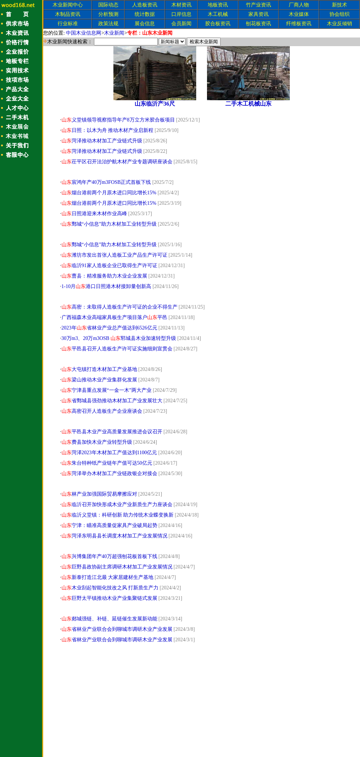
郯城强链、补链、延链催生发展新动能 (109, 618)
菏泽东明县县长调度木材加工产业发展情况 (114, 536)
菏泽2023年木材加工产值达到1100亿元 (109, 452)
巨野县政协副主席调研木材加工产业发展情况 (117, 567)
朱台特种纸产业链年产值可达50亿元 (107, 463)
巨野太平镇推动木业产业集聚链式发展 (109, 598)
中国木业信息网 (83, 33)
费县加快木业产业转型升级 (97, 442)
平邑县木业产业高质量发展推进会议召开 (112, 431)
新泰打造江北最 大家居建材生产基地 (108, 577)
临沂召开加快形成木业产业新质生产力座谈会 (117, 504)
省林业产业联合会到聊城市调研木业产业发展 (117, 629)
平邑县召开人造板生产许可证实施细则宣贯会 (117, 348)
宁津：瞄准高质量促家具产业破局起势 (109, 525)
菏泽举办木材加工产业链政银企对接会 (109, 473)
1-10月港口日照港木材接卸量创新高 (107, 286)
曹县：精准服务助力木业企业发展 (104, 276)
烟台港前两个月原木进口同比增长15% (109, 192)
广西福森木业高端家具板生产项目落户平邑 (114, 317)
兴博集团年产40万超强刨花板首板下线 (109, 556)
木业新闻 (114, 33)
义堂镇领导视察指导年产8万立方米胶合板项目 (118, 120)
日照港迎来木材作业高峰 (94, 213)
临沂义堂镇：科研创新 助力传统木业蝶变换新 (118, 515)
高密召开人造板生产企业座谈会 (102, 411)
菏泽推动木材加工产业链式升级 (102, 140)
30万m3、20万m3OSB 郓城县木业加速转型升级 (119, 338)
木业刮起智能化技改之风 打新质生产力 (110, 587)
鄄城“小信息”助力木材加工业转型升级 (109, 224)
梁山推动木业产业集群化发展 (99, 379)
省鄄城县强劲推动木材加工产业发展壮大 (112, 400)
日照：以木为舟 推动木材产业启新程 (108, 130)
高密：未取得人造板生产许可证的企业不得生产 (119, 307)
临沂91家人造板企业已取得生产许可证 (109, 265)
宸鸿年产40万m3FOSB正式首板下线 (106, 182)
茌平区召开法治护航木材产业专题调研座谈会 (117, 161)
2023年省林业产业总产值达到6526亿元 (109, 328)
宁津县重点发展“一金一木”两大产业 (107, 390)
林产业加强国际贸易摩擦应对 (99, 494)
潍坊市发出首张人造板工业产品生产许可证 (114, 255)
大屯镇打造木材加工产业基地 (99, 369)
